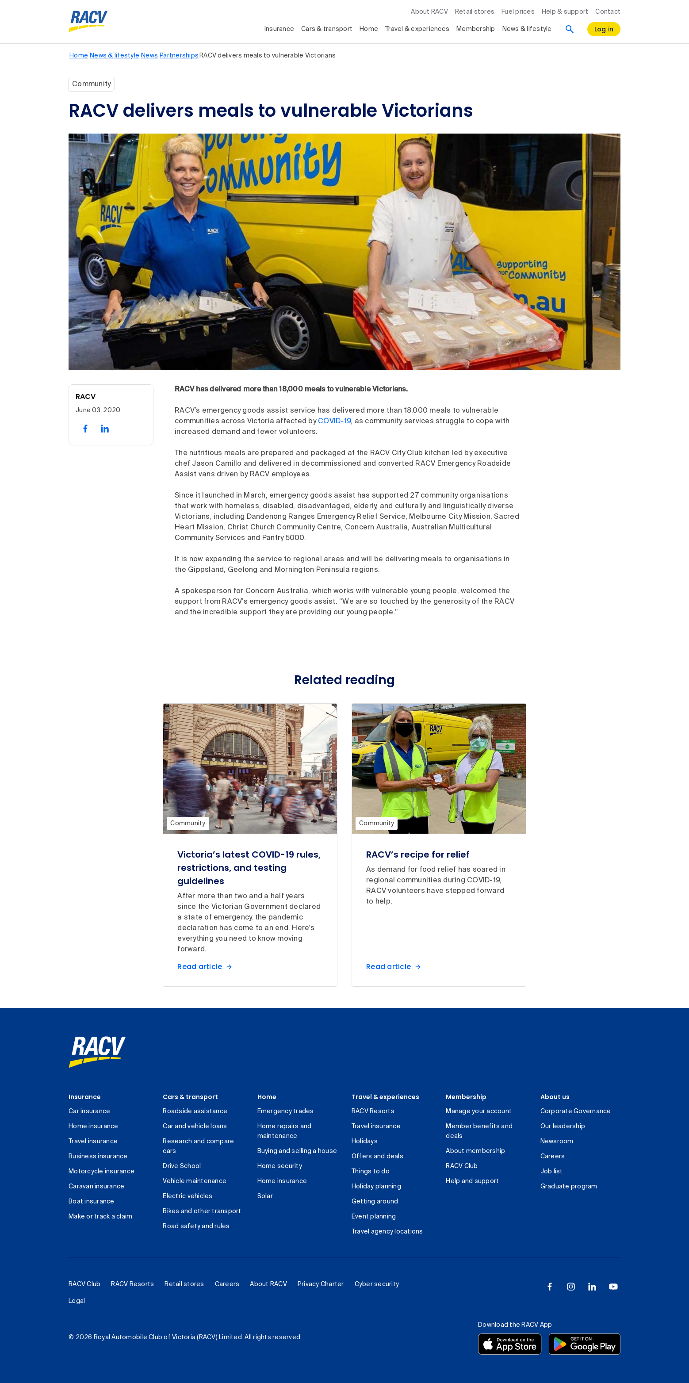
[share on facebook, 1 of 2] (85, 428)
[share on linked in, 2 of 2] (105, 428)
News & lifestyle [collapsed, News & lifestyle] (527, 29)
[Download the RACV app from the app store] (510, 1344)
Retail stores (474, 12)
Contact (607, 12)
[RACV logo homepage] (88, 22)
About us (555, 1096)
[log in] (604, 29)
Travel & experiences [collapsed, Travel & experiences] (417, 29)
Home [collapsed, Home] (369, 29)
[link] (97, 1052)
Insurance (85, 1096)
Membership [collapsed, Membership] (475, 29)
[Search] (570, 29)
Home (266, 1096)
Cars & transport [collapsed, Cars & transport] (326, 29)
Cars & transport (190, 1096)
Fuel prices (518, 12)
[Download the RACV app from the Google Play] (584, 1344)
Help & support (565, 12)
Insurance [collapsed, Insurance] (279, 29)
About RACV (429, 12)
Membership (466, 1096)
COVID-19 (334, 421)
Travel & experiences (385, 1096)
